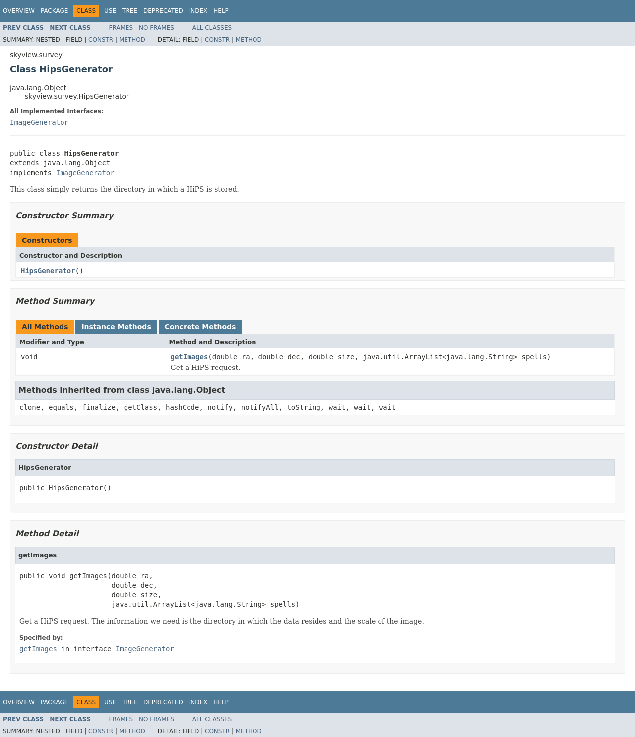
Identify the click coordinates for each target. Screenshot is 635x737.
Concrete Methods (200, 327)
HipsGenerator (48, 271)
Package (54, 10)
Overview (19, 10)
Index (198, 10)
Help (221, 10)
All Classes (212, 27)
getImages (189, 357)
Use (110, 10)
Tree (129, 10)
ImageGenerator (39, 122)
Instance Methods (116, 327)
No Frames (156, 27)
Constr (100, 39)
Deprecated (163, 10)
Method (132, 39)
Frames (121, 27)
